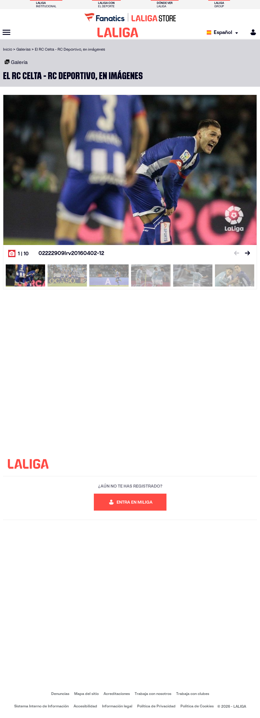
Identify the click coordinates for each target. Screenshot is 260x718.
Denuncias (60, 694)
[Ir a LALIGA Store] (130, 17)
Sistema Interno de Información (41, 706)
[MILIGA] (251, 32)
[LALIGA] (117, 32)
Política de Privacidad (156, 706)
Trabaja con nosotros (153, 694)
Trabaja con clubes (192, 694)
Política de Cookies (197, 706)
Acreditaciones (117, 694)
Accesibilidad (85, 706)
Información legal (117, 706)
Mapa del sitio (86, 694)
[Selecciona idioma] (224, 32)
